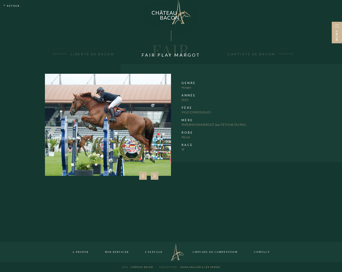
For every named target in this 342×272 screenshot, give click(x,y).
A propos (80, 252)
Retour (13, 5)
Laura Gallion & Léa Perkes (189, 267)
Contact (262, 252)
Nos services (117, 252)
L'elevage (153, 252)
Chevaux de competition (215, 252)
